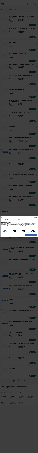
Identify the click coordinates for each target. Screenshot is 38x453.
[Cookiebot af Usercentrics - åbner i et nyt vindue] (32, 217)
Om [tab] (31, 219)
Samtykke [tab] (6, 219)
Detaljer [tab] (19, 219)
